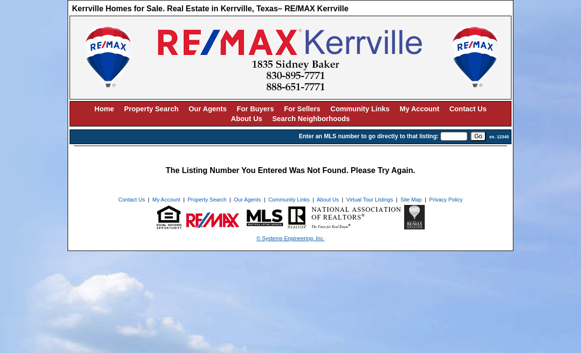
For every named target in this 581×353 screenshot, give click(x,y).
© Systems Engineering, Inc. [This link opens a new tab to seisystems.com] (291, 238)
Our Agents (208, 109)
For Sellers (302, 109)
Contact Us (467, 109)
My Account (419, 109)
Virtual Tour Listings (369, 199)
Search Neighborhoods (311, 119)
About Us (246, 119)
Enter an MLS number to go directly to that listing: (368, 136)
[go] (478, 136)
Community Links (360, 109)
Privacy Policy (445, 199)
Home (104, 109)
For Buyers (255, 109)
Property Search (151, 109)
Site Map (411, 199)
